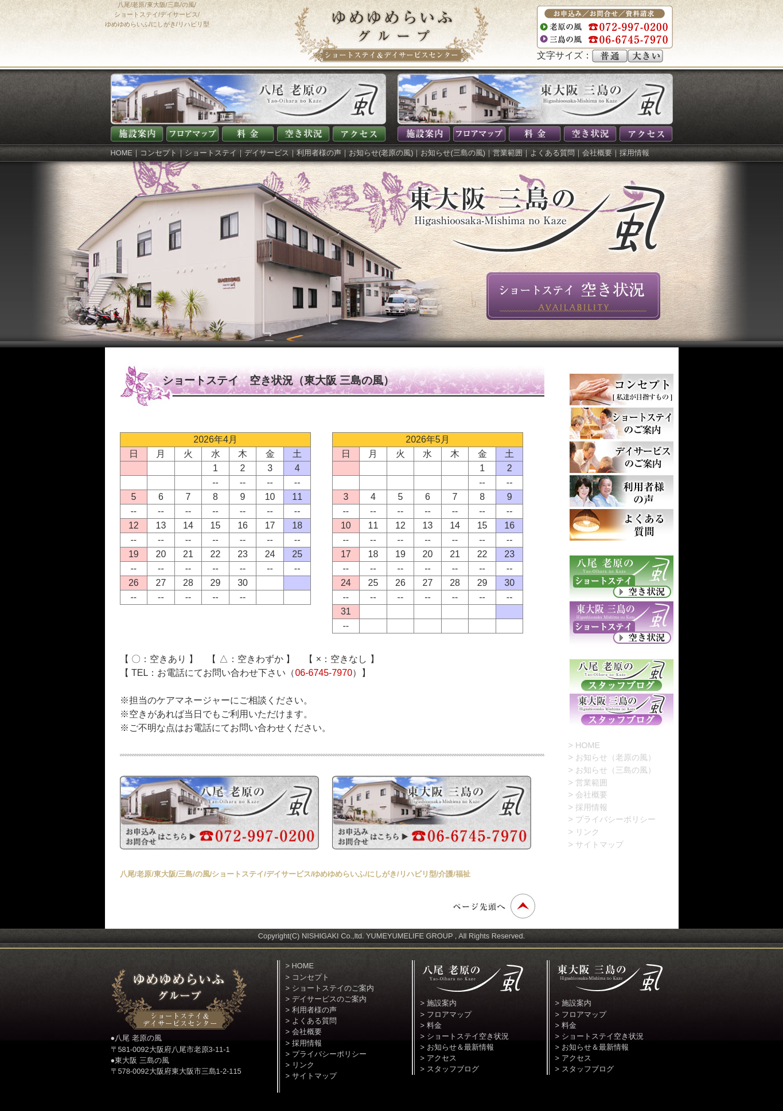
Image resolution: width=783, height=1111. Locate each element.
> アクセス (438, 1058)
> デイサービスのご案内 (326, 999)
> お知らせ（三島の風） (612, 769)
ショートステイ (211, 152)
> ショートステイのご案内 (330, 988)
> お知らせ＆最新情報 (457, 1047)
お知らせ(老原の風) (381, 152)
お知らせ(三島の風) (452, 152)
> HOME (584, 745)
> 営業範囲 (587, 782)
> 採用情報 (587, 807)
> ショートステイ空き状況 (464, 1036)
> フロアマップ (446, 1014)
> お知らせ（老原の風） (612, 757)
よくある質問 (552, 152)
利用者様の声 (319, 152)
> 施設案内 (438, 1003)
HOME (122, 152)
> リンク (583, 831)
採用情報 (634, 152)
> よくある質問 (311, 1020)
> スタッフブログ (449, 1069)
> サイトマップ (596, 844)
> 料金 (431, 1025)
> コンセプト (307, 977)
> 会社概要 (587, 794)
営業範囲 (508, 152)
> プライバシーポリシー (612, 819)
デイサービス (266, 152)
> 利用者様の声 (311, 1010)
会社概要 (597, 152)
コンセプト (158, 152)
